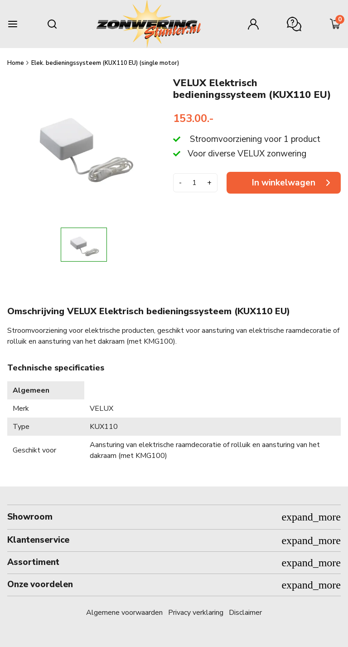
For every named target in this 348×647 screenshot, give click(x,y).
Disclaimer (245, 613)
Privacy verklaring (195, 613)
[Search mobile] (52, 24)
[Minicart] (335, 24)
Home (16, 63)
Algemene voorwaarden (124, 613)
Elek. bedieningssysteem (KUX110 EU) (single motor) (105, 63)
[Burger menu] (12, 24)
